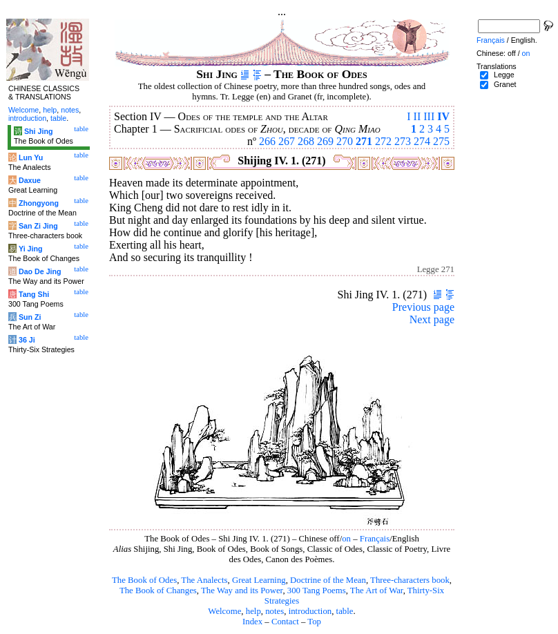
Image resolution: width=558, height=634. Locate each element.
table (345, 611)
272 (383, 141)
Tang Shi (34, 294)
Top (314, 621)
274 (422, 141)
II (417, 116)
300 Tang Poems (316, 590)
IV (443, 116)
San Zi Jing (38, 226)
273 (402, 141)
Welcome (224, 611)
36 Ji (27, 340)
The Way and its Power (241, 590)
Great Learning (259, 580)
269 (325, 141)
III (428, 116)
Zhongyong (39, 203)
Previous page (423, 307)
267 (286, 141)
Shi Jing (38, 131)
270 (344, 141)
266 (267, 141)
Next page (432, 319)
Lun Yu (31, 157)
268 (306, 141)
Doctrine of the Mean (328, 580)
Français (374, 539)
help (253, 611)
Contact (285, 621)
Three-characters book (410, 580)
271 (364, 141)
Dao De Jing (40, 271)
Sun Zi (30, 317)
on (346, 539)
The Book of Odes (144, 580)
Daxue (30, 180)
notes (274, 611)
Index (252, 621)
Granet (505, 84)
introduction (310, 611)
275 (441, 141)
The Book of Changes (158, 590)
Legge (504, 74)
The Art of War (376, 590)
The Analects (204, 580)
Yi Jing (31, 248)
